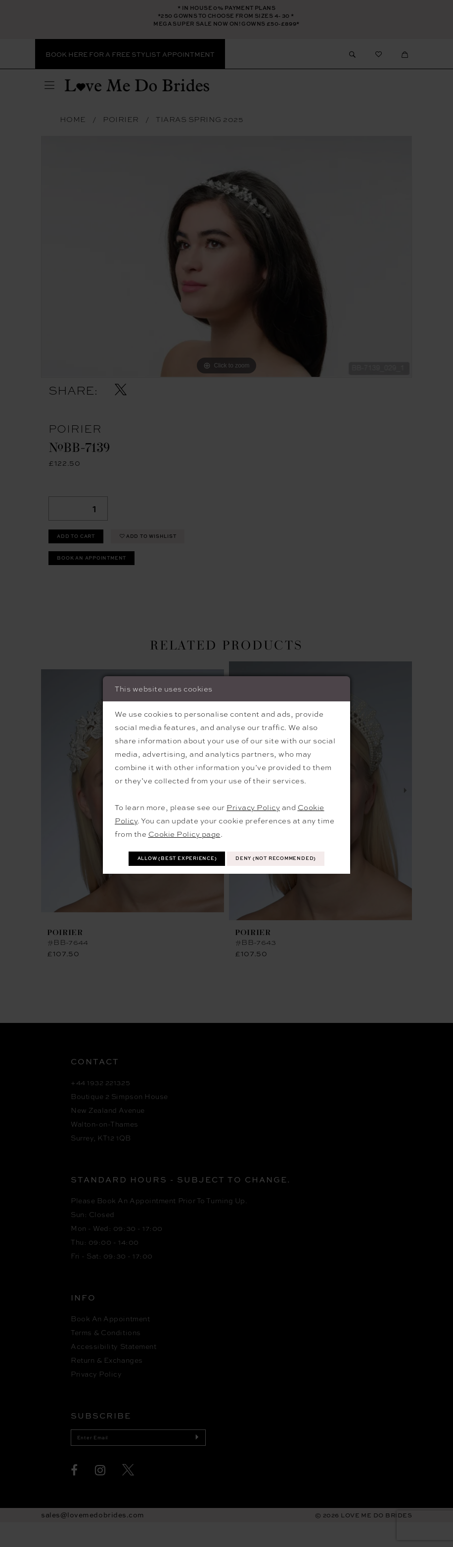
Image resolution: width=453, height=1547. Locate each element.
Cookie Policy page (184, 819)
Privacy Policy (253, 793)
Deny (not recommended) (227, 870)
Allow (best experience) (227, 847)
